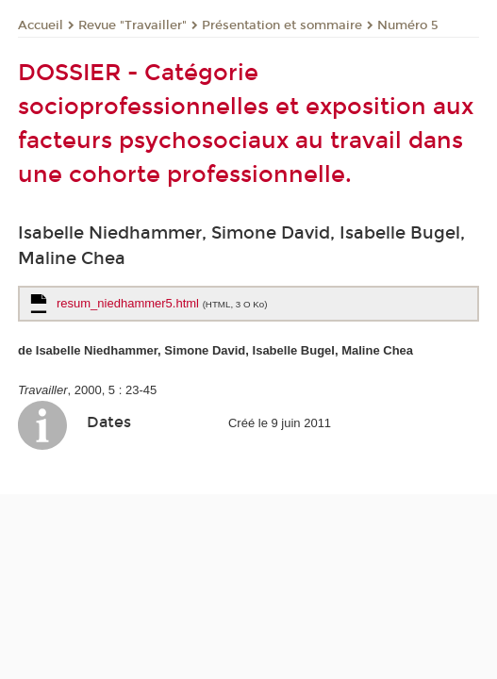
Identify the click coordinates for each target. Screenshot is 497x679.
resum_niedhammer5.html (162, 303)
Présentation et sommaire (282, 25)
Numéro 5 (408, 25)
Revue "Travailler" (132, 25)
